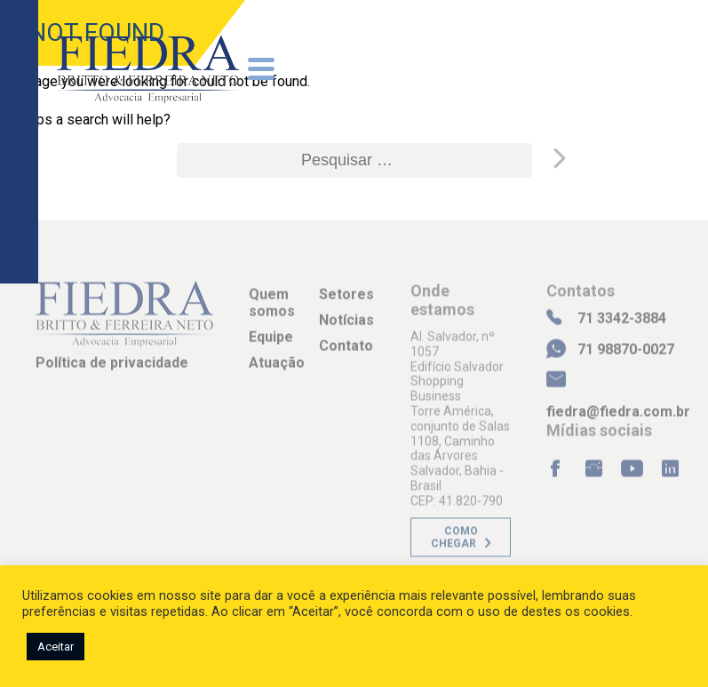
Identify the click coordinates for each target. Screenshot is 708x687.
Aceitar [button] (55, 646)
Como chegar (454, 543)
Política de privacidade (112, 369)
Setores (346, 300)
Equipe (271, 343)
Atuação (277, 370)
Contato (346, 352)
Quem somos (272, 309)
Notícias (346, 326)
